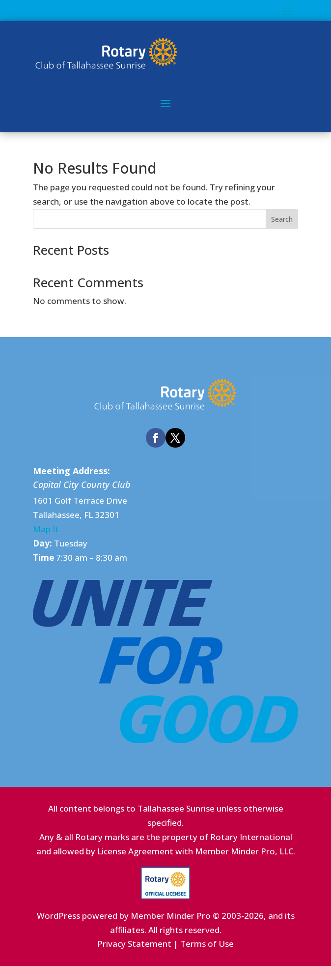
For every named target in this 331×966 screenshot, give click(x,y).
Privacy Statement (134, 943)
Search (282, 219)
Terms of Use (207, 943)
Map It (46, 529)
